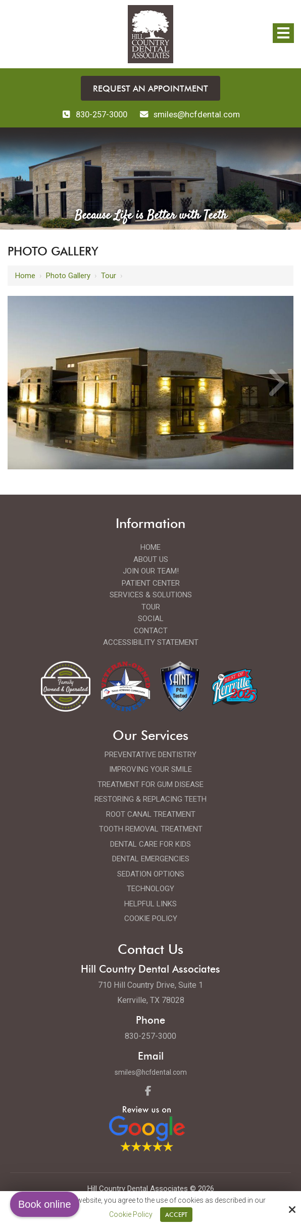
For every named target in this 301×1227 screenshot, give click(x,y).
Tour (108, 275)
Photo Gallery (68, 275)
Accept (176, 1214)
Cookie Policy (131, 1214)
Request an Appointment (150, 88)
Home (25, 275)
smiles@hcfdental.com (150, 1072)
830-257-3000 (92, 114)
